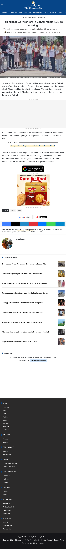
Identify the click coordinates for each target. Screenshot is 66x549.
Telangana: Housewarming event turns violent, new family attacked (25, 331)
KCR (19, 210)
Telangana (13, 13)
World (5, 420)
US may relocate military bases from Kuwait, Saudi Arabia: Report (25, 292)
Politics (8, 232)
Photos (60, 13)
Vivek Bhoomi (10, 32)
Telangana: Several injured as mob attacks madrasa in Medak (32, 146)
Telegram (29, 230)
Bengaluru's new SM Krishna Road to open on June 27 (20, 341)
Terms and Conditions (29, 543)
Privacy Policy (59, 539)
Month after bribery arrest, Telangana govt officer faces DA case (24, 283)
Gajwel (13, 210)
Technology (7, 454)
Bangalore (6, 513)
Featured (6, 407)
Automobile (7, 528)
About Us (5, 539)
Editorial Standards (16, 539)
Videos (5, 442)
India (20, 13)
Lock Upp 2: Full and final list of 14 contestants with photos (22, 302)
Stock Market (7, 525)
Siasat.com (26, 18)
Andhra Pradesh (8, 506)
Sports (46, 13)
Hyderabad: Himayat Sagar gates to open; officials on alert (22, 322)
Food (5, 494)
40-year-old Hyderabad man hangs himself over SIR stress (22, 312)
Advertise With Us (40, 539)
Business (53, 13)
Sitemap (41, 543)
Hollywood (6, 478)
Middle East (27, 13)
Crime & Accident (9, 466)
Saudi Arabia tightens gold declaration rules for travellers (22, 273)
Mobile (5, 451)
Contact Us (28, 539)
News (34, 18)
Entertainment (37, 13)
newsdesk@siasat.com (38, 360)
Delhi (5, 413)
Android (33, 232)
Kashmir (6, 426)
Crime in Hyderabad (10, 463)
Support (50, 539)
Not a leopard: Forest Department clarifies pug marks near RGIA (24, 263)
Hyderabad (5, 13)
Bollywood (6, 475)
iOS (41, 232)
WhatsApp (20, 230)
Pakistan (6, 423)
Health (5, 491)
